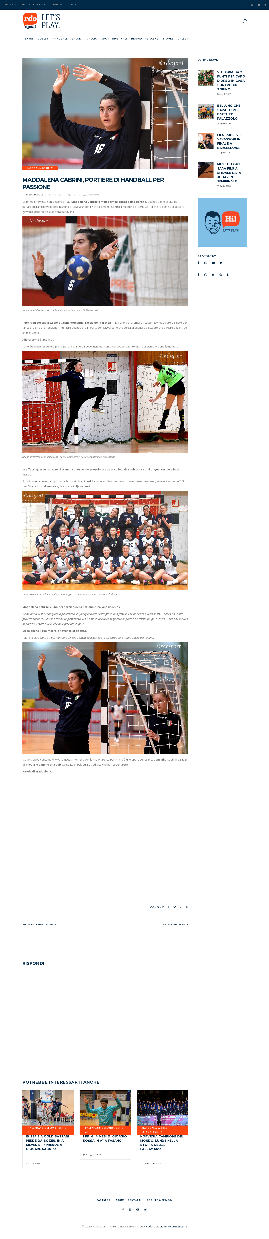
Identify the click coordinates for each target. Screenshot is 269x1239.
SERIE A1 (48, 168)
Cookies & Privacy (64, 5)
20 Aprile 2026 (224, 94)
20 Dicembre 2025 (150, 1163)
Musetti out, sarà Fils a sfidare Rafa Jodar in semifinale (229, 172)
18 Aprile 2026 (224, 186)
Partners (9, 5)
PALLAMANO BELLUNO (42, 1128)
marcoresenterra (176, 1226)
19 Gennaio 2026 (92, 1155)
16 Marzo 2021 (55, 195)
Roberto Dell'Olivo (34, 195)
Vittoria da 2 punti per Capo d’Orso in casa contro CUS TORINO (231, 80)
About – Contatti (33, 5)
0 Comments (93, 195)
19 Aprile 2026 (224, 123)
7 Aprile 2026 (33, 1163)
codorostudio (154, 1226)
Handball (33, 168)
